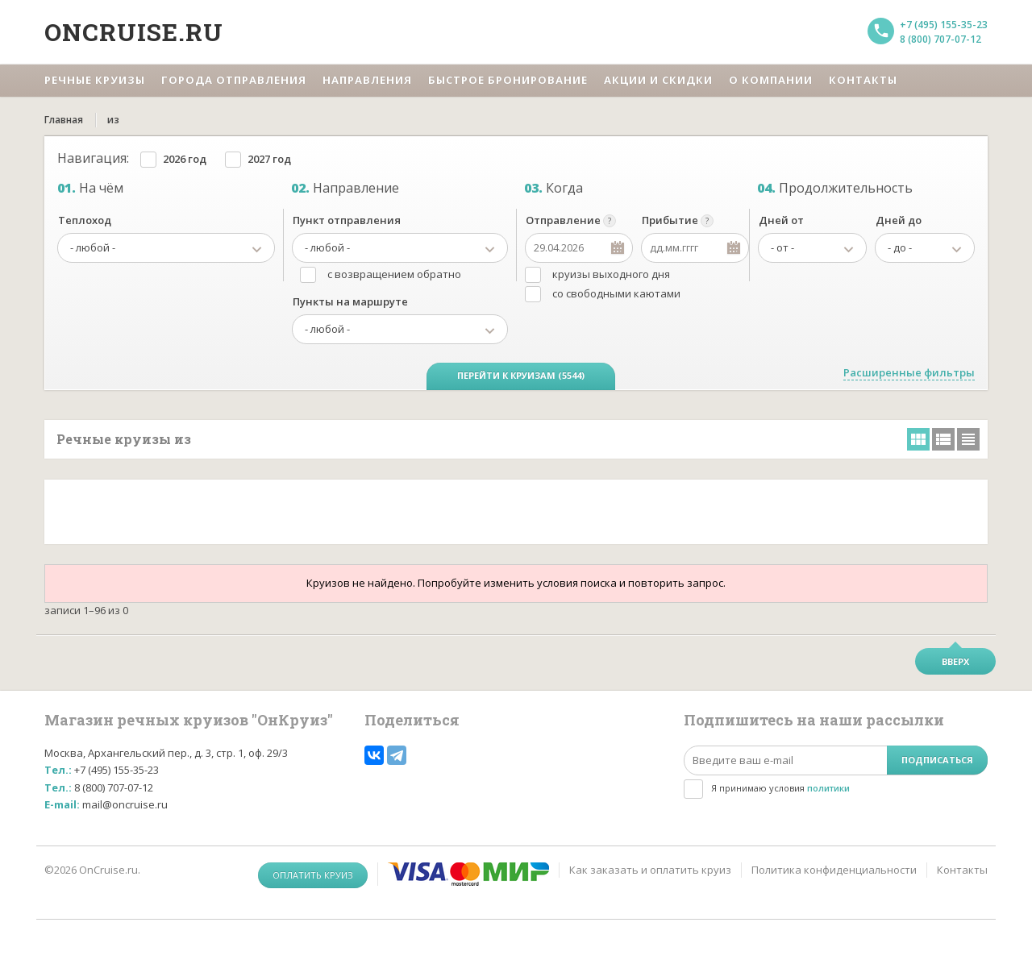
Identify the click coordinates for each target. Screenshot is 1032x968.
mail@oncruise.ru (125, 804)
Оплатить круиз (313, 875)
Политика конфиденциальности (834, 869)
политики (828, 788)
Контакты (962, 869)
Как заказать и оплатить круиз (650, 869)
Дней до (899, 220)
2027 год (269, 159)
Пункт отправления (347, 220)
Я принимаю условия (780, 788)
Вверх (955, 661)
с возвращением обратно (394, 274)
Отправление (563, 220)
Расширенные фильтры (909, 372)
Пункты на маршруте (350, 301)
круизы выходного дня (611, 274)
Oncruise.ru (133, 32)
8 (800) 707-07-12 (940, 39)
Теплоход (84, 220)
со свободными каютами (616, 293)
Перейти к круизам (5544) (521, 375)
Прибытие (670, 220)
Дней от (781, 220)
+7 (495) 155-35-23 (944, 24)
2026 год (184, 159)
